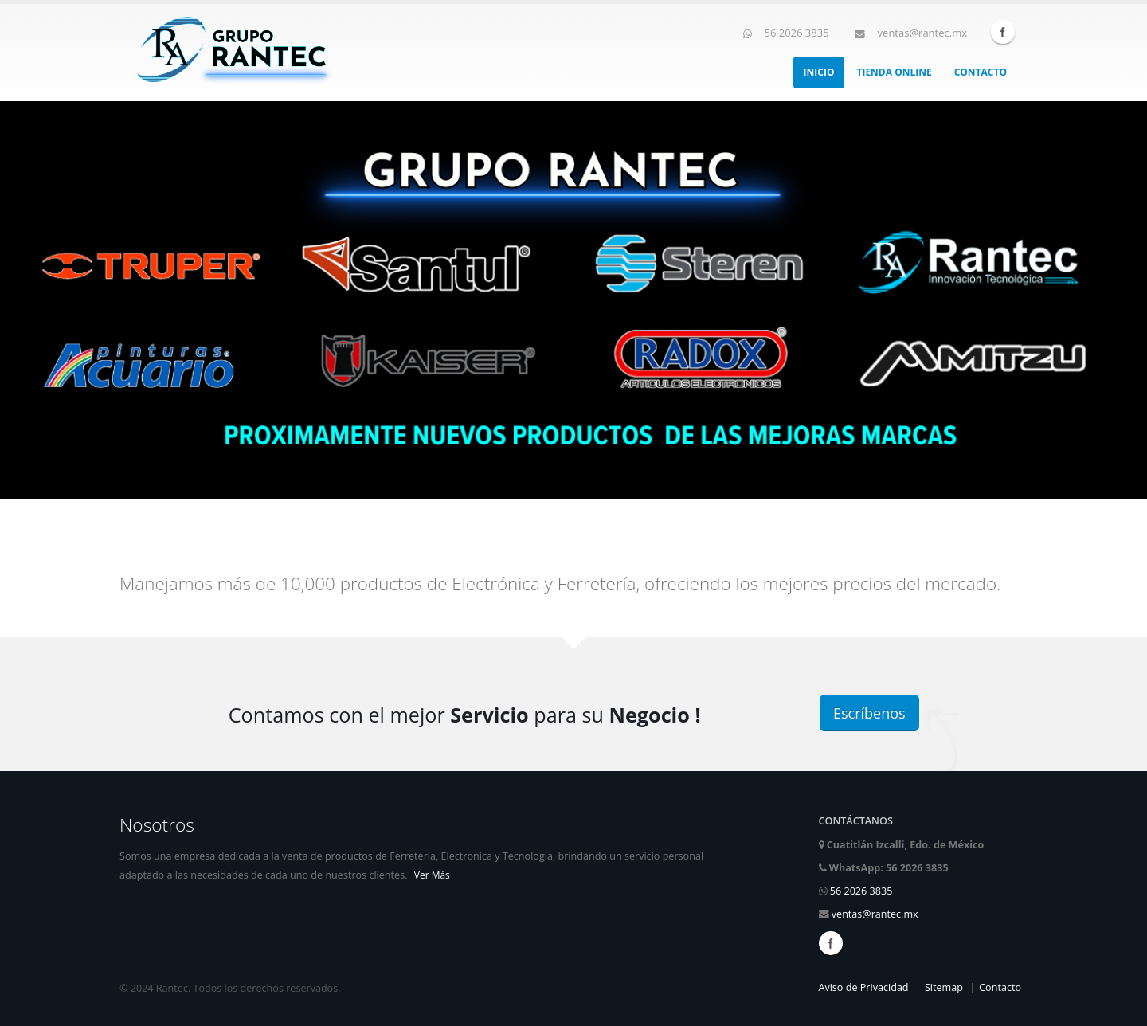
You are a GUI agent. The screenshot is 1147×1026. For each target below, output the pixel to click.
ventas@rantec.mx (875, 914)
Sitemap (944, 987)
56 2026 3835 (861, 891)
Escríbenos (869, 713)
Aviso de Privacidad (863, 987)
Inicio (819, 72)
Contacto (980, 72)
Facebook (1003, 32)
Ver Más (432, 875)
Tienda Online (893, 72)
